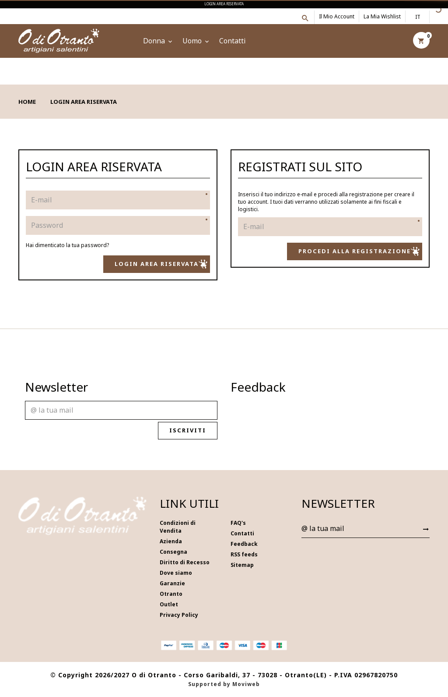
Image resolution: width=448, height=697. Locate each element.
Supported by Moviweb (224, 684)
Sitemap (242, 565)
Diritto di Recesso (185, 562)
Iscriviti (192, 430)
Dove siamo (176, 573)
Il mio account (336, 16)
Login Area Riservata (161, 264)
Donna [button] (158, 40)
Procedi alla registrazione (359, 251)
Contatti (232, 40)
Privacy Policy (179, 615)
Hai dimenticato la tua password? (67, 245)
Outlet (169, 604)
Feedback (244, 544)
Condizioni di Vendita (178, 526)
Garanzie (172, 583)
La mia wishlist (382, 16)
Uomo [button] (196, 40)
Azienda (171, 541)
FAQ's (238, 523)
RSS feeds (244, 554)
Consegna (173, 551)
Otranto (171, 594)
